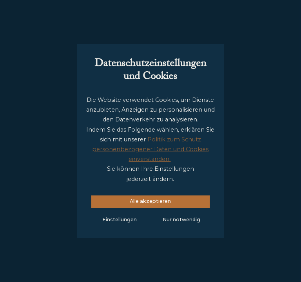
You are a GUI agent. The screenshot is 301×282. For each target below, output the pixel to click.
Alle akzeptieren (150, 201)
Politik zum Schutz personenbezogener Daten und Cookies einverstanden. (150, 149)
